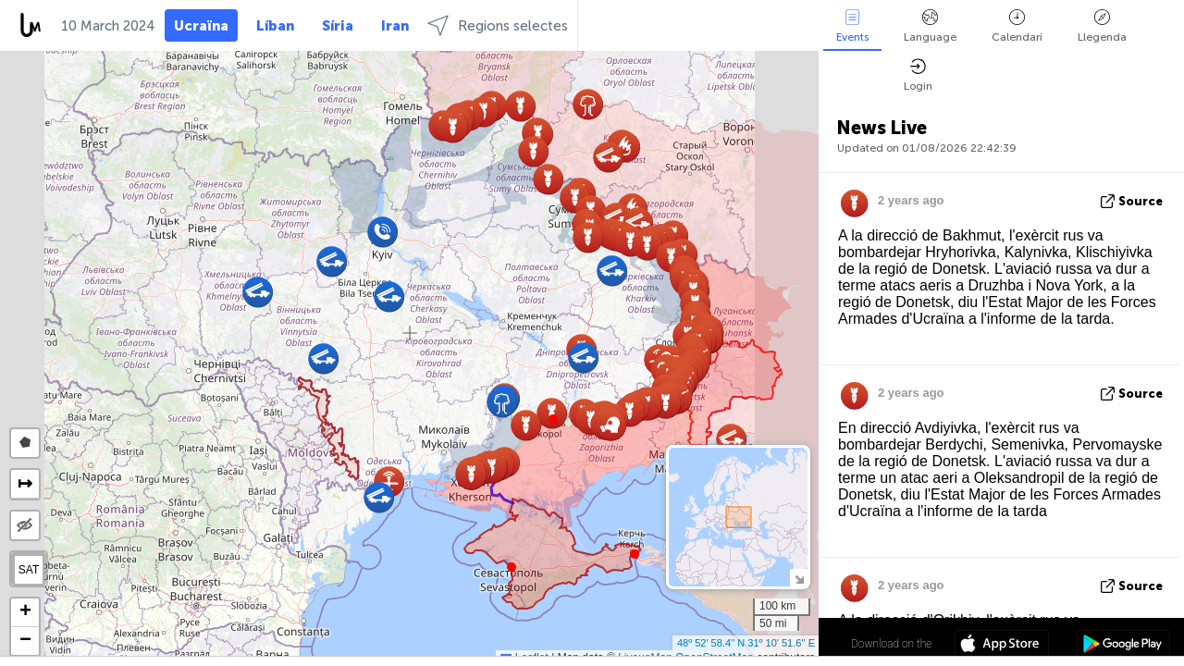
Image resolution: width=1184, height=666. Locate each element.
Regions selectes (497, 25)
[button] (553, 419)
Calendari (1017, 26)
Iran (395, 26)
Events (852, 26)
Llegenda (1102, 26)
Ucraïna (201, 26)
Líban (275, 26)
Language (930, 26)
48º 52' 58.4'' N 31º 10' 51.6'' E (746, 642)
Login (918, 75)
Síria (337, 26)
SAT (28, 569)
